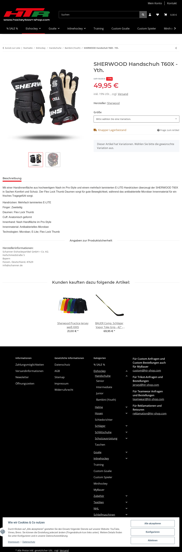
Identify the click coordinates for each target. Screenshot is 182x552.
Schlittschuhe (103, 432)
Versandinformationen (29, 371)
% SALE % (99, 364)
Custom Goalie (103, 471)
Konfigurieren (153, 532)
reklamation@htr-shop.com (150, 413)
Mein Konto (155, 3)
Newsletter (22, 377)
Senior (100, 381)
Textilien (99, 502)
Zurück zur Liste (12, 47)
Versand (123, 94)
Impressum (13, 542)
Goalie (97, 452)
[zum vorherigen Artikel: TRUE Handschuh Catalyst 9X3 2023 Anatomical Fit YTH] (176, 47)
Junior (100, 393)
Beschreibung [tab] (12, 178)
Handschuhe (103, 376)
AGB (57, 371)
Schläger (100, 426)
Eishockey (100, 371)
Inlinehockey (101, 458)
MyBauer (99, 490)
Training (99, 464)
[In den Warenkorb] (5, 59)
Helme (99, 407)
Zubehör (99, 496)
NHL (96, 508)
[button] (150, 15)
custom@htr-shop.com (147, 370)
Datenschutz (28, 542)
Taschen (100, 444)
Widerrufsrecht (64, 390)
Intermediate (104, 387)
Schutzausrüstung (106, 438)
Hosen (99, 413)
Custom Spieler (103, 477)
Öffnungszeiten (24, 383)
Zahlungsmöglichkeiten (29, 364)
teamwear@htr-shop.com (148, 399)
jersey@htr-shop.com (146, 385)
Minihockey (100, 483)
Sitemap (60, 377)
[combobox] (136, 119)
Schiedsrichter (104, 419)
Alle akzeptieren (152, 523)
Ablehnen (152, 540)
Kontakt (172, 3)
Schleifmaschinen (104, 514)
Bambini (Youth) (106, 399)
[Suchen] (99, 14)
